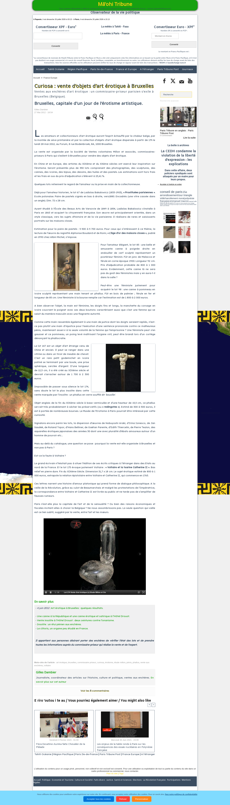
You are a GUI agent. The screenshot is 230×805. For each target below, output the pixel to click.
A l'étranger (147, 69)
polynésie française (186, 197)
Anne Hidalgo (176, 201)
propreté (171, 201)
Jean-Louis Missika (180, 202)
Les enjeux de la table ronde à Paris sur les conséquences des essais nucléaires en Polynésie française (124, 747)
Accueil (40, 69)
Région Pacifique (78, 69)
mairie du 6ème (165, 201)
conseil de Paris (163, 202)
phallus (136, 662)
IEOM (162, 62)
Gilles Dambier (41, 109)
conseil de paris (170, 191)
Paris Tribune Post (168, 69)
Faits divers (99, 784)
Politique (46, 784)
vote (191, 194)
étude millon (119, 662)
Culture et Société (83, 784)
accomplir (194, 201)
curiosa (100, 662)
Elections (136, 784)
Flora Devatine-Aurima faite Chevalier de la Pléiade (60, 746)
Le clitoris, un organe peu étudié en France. (62, 628)
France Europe (50, 78)
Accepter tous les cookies (99, 799)
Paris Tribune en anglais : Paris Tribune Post (176, 132)
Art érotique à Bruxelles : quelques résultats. (77, 608)
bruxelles (72, 662)
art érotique (61, 662)
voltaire (47, 665)
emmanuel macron (168, 199)
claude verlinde (182, 201)
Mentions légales (188, 784)
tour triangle (182, 194)
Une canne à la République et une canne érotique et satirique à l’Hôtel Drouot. (83, 616)
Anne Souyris (189, 201)
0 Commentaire (166, 135)
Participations (172, 784)
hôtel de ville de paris (190, 200)
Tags (121, 777)
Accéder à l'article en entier (170, 184)
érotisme (109, 662)
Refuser (123, 799)
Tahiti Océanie (56, 69)
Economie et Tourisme (63, 784)
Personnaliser (141, 799)
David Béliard (170, 202)
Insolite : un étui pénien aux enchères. (59, 624)
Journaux (187, 69)
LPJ (161, 201)
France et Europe (126, 69)
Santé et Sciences (122, 784)
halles (174, 202)
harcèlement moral (168, 197)
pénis (128, 662)
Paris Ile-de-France (101, 69)
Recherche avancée (169, 101)
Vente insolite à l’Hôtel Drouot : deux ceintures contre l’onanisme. (75, 620)
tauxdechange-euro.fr (177, 62)
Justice (108, 784)
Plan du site (112, 777)
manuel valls (180, 200)
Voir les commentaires (94, 690)
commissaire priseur (86, 662)
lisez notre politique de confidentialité (181, 794)
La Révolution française (153, 784)
